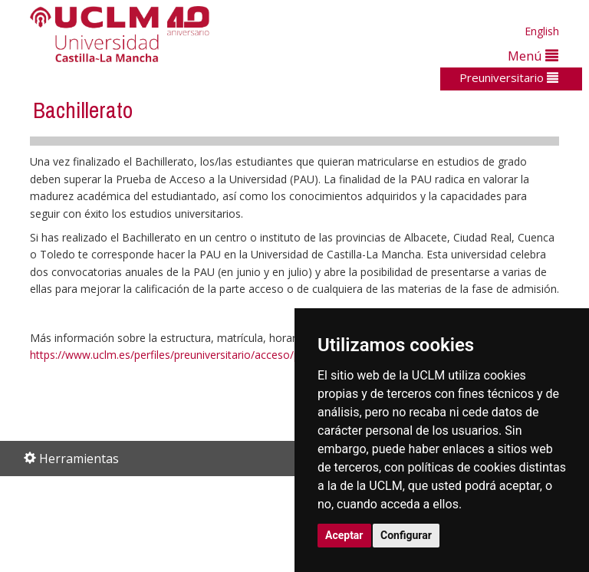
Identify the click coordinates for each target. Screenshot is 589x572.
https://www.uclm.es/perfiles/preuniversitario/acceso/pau (171, 354)
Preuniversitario (508, 77)
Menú (533, 55)
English (542, 31)
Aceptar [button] (344, 535)
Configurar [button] (406, 535)
